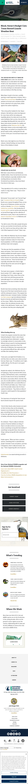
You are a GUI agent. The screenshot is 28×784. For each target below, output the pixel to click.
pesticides (11, 208)
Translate (3, 749)
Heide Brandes (5, 454)
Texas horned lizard (10, 99)
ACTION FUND (14, 675)
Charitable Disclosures (14, 720)
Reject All (14, 777)
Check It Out (13, 600)
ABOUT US (14, 657)
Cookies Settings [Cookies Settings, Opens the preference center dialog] (14, 772)
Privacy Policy (14, 718)
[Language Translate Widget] (7, 748)
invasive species (5, 210)
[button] (22, 534)
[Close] (26, 754)
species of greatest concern (8, 216)
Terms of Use (14, 716)
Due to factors (15, 206)
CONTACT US (14, 662)
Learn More (13, 574)
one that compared (6, 297)
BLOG (14, 671)
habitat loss (4, 208)
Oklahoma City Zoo (16, 125)
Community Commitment (14, 725)
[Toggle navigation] (2, 2)
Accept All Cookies (14, 781)
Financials (14, 723)
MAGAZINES (14, 666)
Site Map (14, 722)
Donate (24, 2)
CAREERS (14, 680)
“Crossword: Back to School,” (11, 200)
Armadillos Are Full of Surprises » (10, 473)
